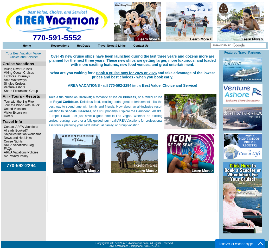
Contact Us (141, 45)
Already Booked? (16, 130)
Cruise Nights (13, 141)
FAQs (8, 149)
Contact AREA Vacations (21, 127)
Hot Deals (83, 45)
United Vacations (15, 109)
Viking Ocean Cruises (19, 73)
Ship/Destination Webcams (22, 134)
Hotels (8, 116)
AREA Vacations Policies (21, 152)
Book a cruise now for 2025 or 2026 (126, 73)
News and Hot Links (18, 138)
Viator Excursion (15, 112)
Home (27, 45)
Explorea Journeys (17, 76)
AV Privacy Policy (16, 156)
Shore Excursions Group (21, 91)
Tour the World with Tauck (22, 105)
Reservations (60, 45)
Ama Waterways (15, 80)
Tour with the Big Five (19, 101)
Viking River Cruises (18, 69)
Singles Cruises (14, 83)
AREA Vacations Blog (19, 145)
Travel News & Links (111, 45)
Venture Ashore (14, 87)
